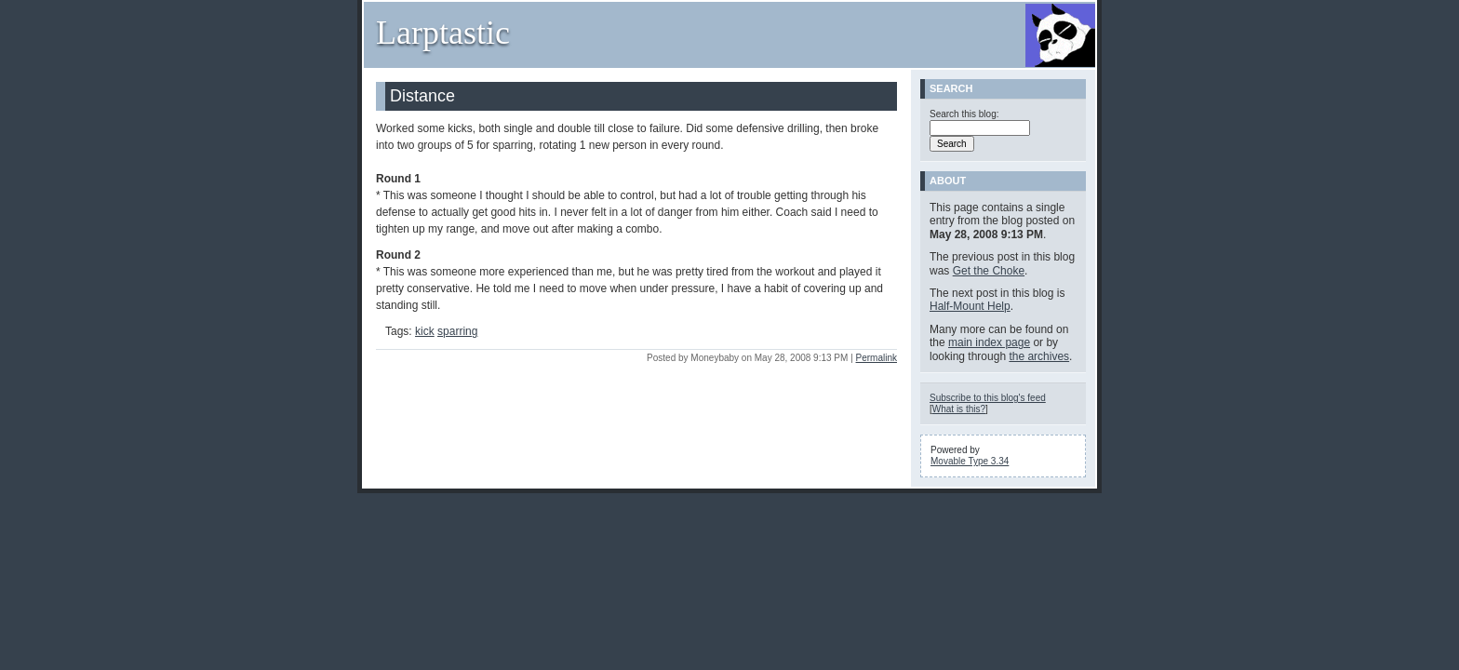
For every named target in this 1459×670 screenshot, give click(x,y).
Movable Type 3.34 (969, 461)
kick (425, 331)
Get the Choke (988, 270)
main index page (989, 342)
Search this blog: (964, 114)
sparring (457, 331)
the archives (1039, 356)
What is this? (958, 409)
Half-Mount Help (970, 306)
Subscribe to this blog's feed (988, 398)
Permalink (876, 358)
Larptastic (443, 32)
